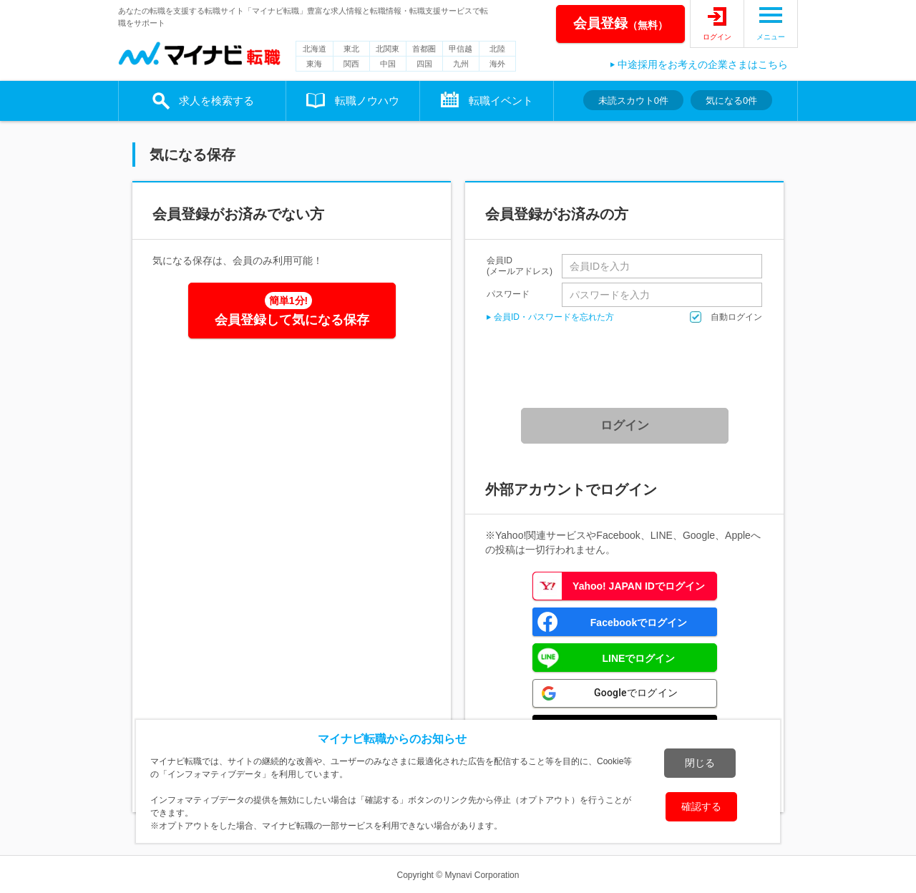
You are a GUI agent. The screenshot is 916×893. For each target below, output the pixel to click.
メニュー (770, 37)
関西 (351, 63)
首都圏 (424, 48)
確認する (701, 806)
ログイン (717, 37)
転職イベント (501, 100)
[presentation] (630, 366)
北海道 (314, 48)
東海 (314, 63)
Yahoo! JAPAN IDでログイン (638, 586)
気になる (731, 100)
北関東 (387, 48)
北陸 (497, 48)
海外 (497, 63)
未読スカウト (633, 100)
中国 (388, 63)
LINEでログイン (639, 658)
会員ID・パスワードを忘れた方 (554, 317)
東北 (351, 48)
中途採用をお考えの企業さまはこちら (703, 64)
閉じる (700, 762)
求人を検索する (216, 100)
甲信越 (460, 48)
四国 (424, 63)
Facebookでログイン (638, 622)
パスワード (508, 293)
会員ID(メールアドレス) (519, 266)
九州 (461, 63)
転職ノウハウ (367, 100)
